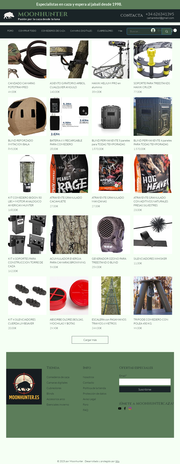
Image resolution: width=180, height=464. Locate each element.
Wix (117, 461)
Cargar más (90, 340)
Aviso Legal (89, 399)
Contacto (88, 382)
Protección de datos (94, 393)
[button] (173, 30)
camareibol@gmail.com (160, 18)
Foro (85, 404)
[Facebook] (125, 408)
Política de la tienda (94, 388)
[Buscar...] (142, 31)
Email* (123, 375)
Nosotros (88, 377)
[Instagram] (130, 408)
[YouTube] (120, 408)
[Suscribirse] (145, 389)
